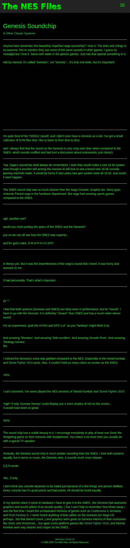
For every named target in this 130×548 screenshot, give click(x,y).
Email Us (70, 539)
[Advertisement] (65, 97)
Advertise (59, 539)
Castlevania (98, 511)
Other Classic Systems (20, 33)
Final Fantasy (17, 515)
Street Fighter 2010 (21, 362)
